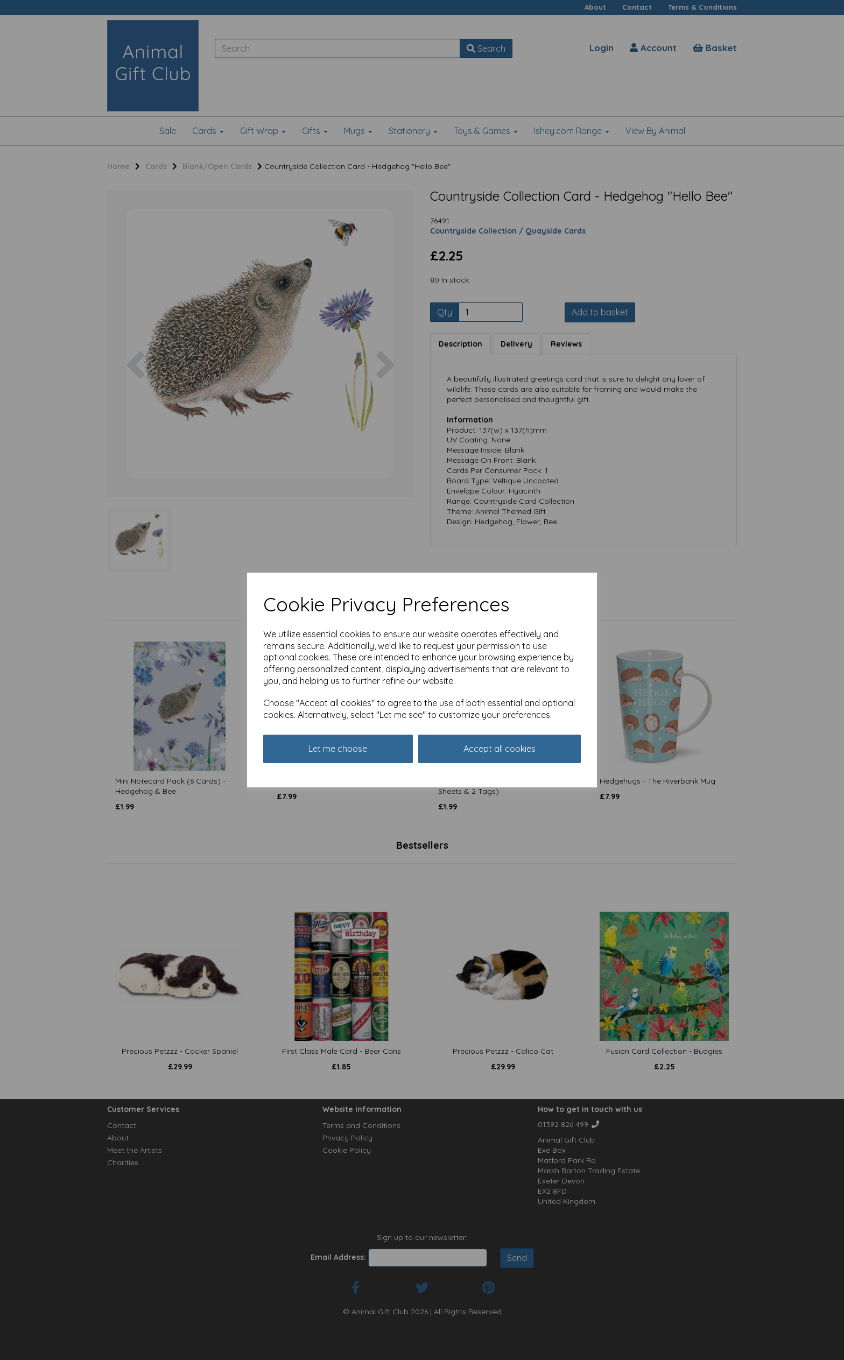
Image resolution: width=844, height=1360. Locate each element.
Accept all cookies (499, 748)
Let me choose (337, 748)
